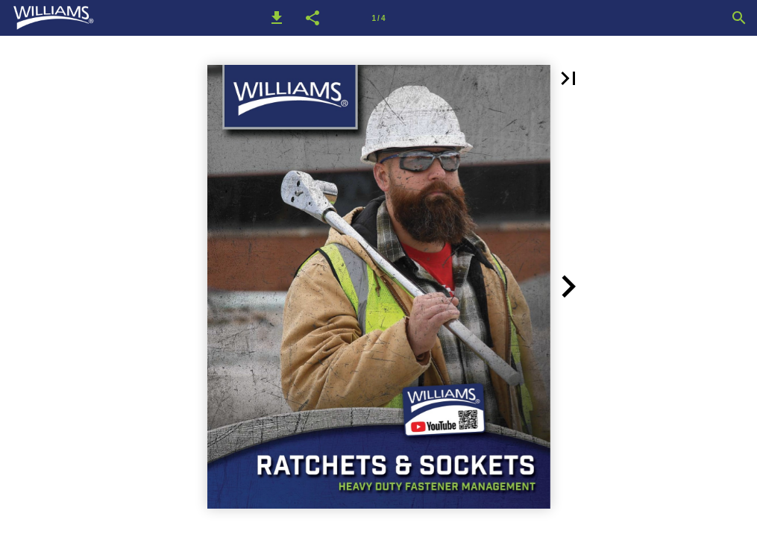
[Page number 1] (379, 18)
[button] (277, 18)
